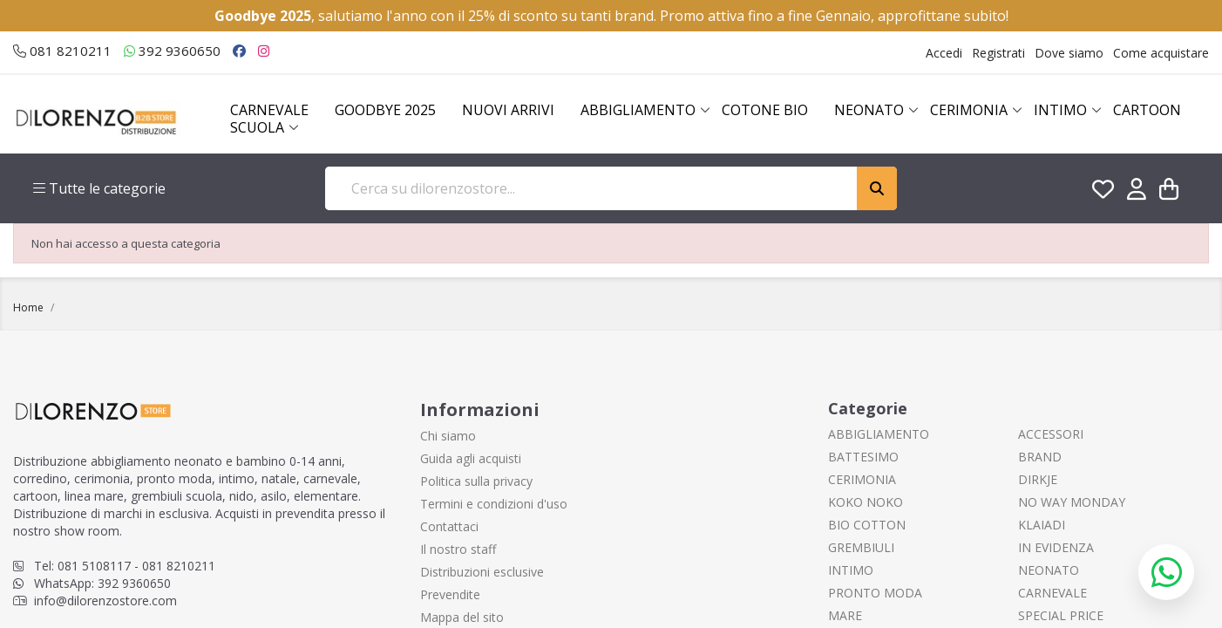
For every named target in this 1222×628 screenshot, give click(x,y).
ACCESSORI (1050, 434)
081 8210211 (62, 50)
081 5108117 (94, 565)
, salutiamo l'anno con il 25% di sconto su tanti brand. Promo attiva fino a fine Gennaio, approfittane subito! (611, 15)
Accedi (944, 52)
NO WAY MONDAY (1071, 502)
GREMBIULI (861, 547)
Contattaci (449, 526)
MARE (845, 615)
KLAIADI (1041, 524)
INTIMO (850, 570)
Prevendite (450, 594)
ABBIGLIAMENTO (878, 434)
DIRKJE (1037, 479)
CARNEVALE (1052, 592)
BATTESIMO (863, 456)
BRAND (1040, 456)
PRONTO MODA (875, 592)
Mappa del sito (462, 617)
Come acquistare (1161, 52)
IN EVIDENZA (1056, 547)
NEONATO (1048, 570)
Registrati (998, 52)
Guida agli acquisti (470, 458)
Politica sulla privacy (476, 481)
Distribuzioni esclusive (482, 571)
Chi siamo (448, 435)
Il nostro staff (458, 549)
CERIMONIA (862, 479)
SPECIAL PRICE (1060, 615)
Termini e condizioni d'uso (493, 503)
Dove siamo (1069, 52)
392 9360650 (172, 50)
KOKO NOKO (865, 502)
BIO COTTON (867, 524)
